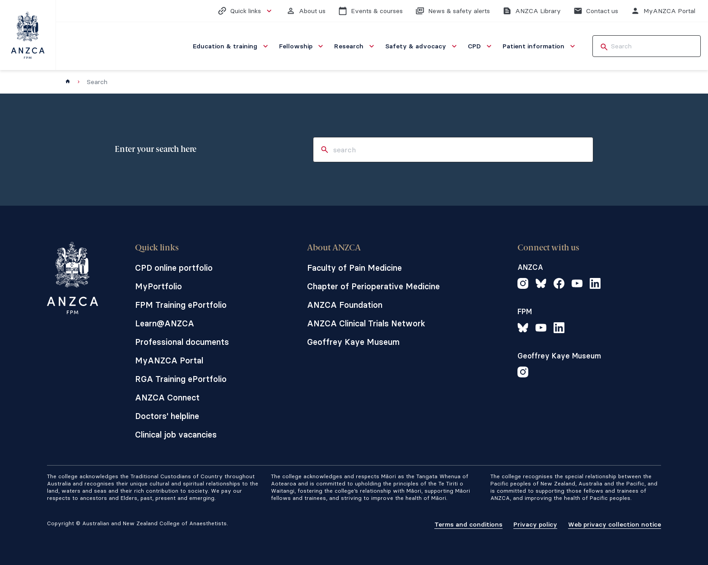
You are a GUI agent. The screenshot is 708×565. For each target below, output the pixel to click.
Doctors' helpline (167, 416)
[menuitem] (231, 46)
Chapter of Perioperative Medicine (373, 286)
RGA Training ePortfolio (181, 379)
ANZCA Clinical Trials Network (366, 323)
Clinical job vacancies (176, 434)
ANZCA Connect (167, 397)
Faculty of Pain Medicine (354, 268)
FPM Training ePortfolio (181, 305)
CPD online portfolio (174, 268)
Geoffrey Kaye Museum (353, 342)
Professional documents (182, 342)
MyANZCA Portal (169, 360)
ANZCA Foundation (344, 305)
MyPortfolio (158, 286)
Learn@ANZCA (164, 323)
